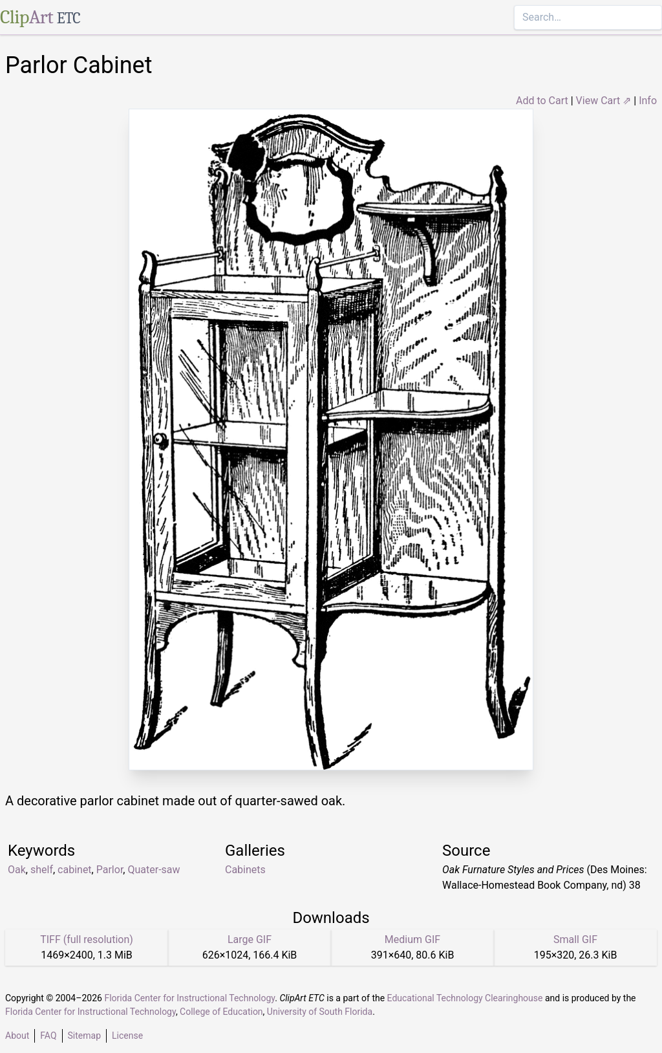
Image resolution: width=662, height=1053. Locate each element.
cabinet (75, 869)
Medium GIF (412, 939)
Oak (17, 869)
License (127, 1035)
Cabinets (245, 869)
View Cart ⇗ (604, 100)
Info (648, 100)
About (17, 1035)
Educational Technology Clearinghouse (465, 998)
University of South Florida (319, 1011)
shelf (41, 869)
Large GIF (250, 939)
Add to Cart (542, 100)
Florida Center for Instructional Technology (189, 998)
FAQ (48, 1035)
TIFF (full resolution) (86, 939)
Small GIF (575, 939)
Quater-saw (153, 869)
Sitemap (84, 1035)
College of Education (221, 1011)
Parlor (109, 869)
